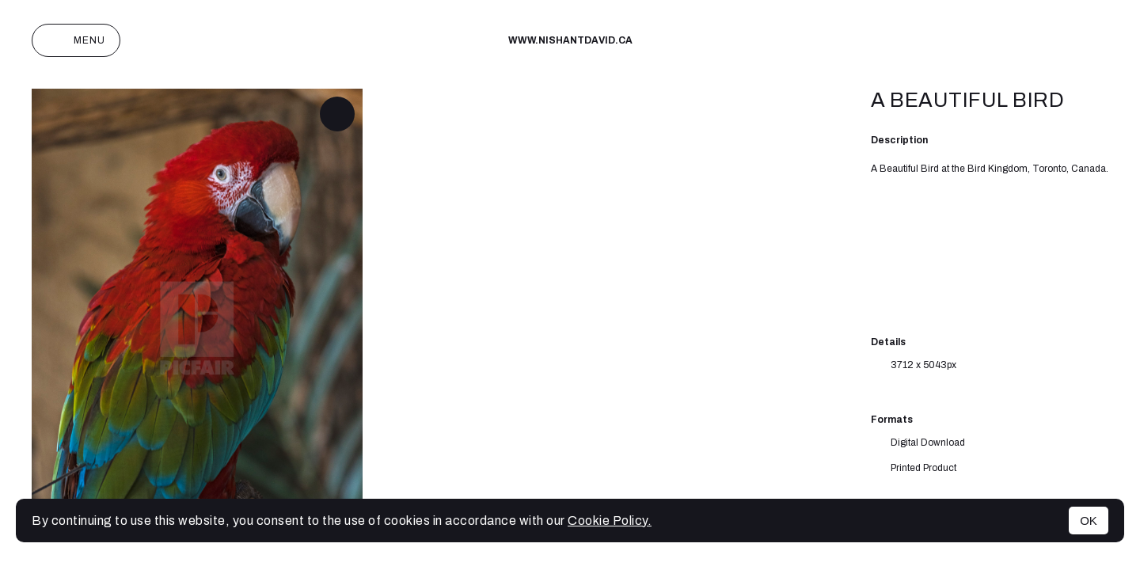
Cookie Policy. (610, 520)
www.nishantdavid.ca (570, 40)
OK (1088, 520)
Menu (76, 40)
